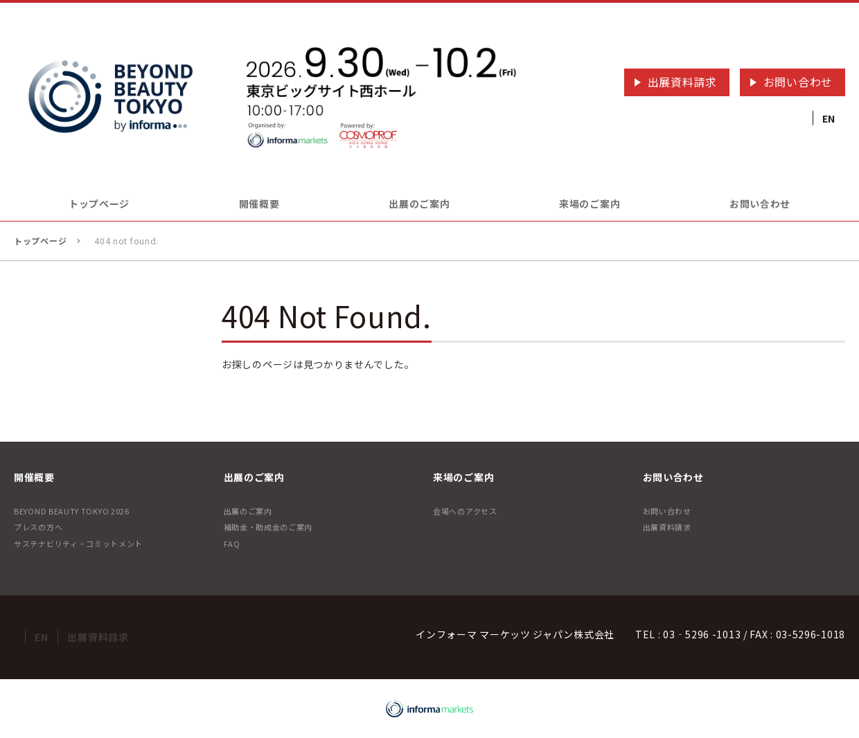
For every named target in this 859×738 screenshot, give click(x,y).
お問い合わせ (798, 81)
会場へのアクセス (465, 510)
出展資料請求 (682, 81)
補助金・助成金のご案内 (268, 526)
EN (828, 118)
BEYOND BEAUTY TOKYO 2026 (72, 510)
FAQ (232, 543)
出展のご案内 (248, 510)
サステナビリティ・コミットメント (78, 543)
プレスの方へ (38, 526)
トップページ (99, 203)
